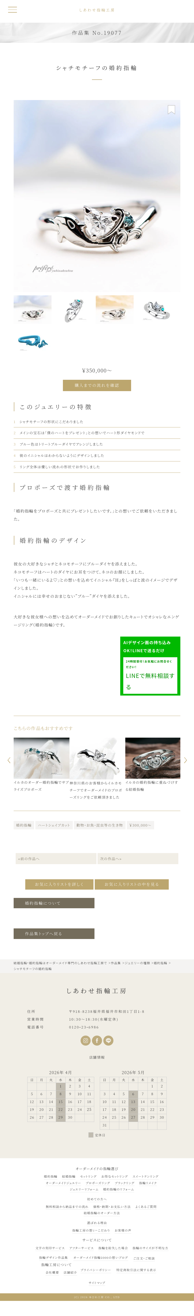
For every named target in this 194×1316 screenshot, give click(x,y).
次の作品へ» (111, 858)
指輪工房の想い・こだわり (91, 1229)
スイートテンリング (146, 1175)
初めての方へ (97, 1198)
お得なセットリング (114, 1175)
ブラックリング (124, 1181)
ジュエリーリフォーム (84, 1188)
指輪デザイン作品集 (53, 1256)
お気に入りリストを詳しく (57, 883)
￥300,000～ (140, 824)
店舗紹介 (70, 1271)
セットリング (88, 1175)
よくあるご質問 (146, 1205)
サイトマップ (97, 1281)
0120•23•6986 (84, 1025)
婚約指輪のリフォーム (118, 1188)
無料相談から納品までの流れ (67, 1205)
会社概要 (52, 1271)
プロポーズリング (98, 1181)
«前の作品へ (29, 858)
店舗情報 (97, 1056)
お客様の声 (123, 1229)
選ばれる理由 (97, 1221)
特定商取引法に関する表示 (136, 1269)
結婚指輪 (69, 1175)
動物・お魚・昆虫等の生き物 (100, 824)
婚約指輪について (43, 901)
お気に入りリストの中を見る (134, 883)
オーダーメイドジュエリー (63, 1181)
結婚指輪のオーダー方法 (102, 1212)
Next (186, 759)
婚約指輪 (24, 824)
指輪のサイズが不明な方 (150, 1246)
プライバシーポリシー (96, 1269)
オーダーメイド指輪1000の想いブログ (100, 1256)
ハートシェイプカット (54, 824)
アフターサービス (81, 1246)
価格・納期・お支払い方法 (112, 1205)
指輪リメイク (148, 1181)
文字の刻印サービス (50, 1246)
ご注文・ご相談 (144, 1257)
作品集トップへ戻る (44, 932)
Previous (7, 759)
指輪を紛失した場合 (113, 1246)
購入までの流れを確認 (97, 385)
